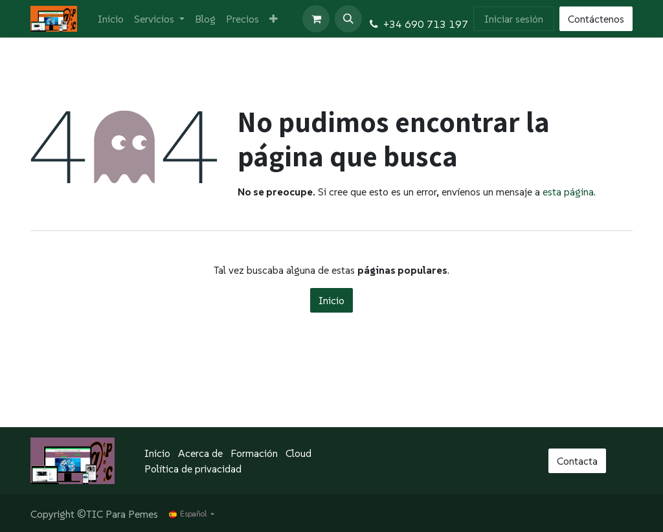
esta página (568, 191)
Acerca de (200, 453)
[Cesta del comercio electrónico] (316, 18)
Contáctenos (596, 18)
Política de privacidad (193, 468)
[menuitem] (111, 19)
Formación (254, 453)
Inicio (331, 300)
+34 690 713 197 (425, 23)
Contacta (577, 460)
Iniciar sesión (513, 18)
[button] (348, 18)
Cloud (298, 453)
